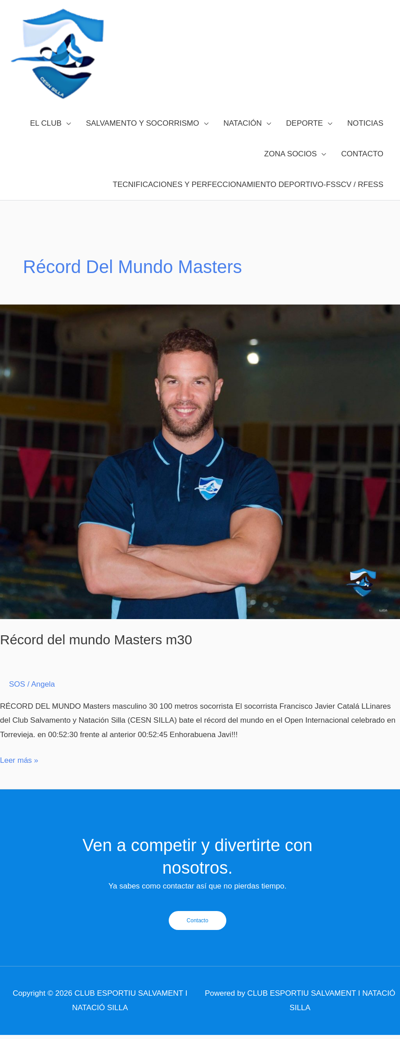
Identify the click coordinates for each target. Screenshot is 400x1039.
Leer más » (19, 770)
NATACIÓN (243, 134)
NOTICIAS (365, 134)
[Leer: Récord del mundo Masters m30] (200, 473)
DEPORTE (304, 134)
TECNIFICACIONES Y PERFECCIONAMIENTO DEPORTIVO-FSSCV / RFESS (248, 195)
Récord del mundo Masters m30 (96, 650)
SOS (17, 695)
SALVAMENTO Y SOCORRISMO (142, 134)
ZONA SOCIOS (290, 165)
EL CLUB (46, 134)
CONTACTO (362, 165)
